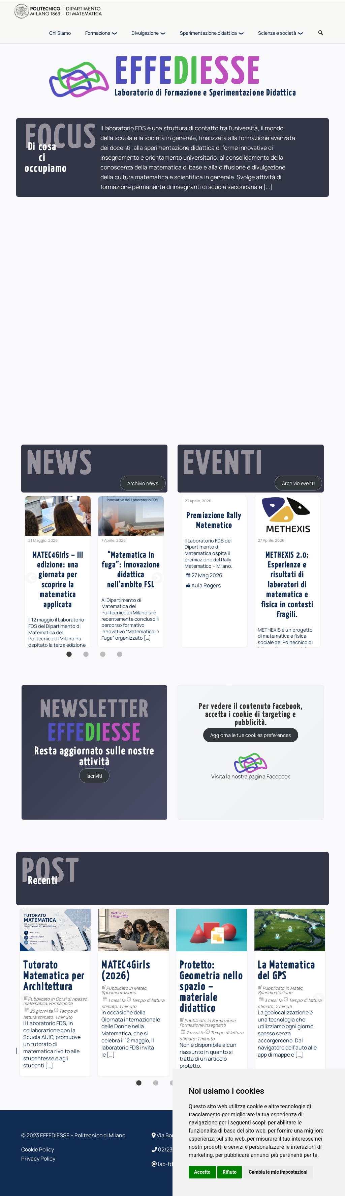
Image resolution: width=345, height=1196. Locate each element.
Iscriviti (94, 775)
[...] (267, 187)
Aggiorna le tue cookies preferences (250, 735)
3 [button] (102, 658)
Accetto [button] (202, 1172)
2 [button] (86, 658)
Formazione (97, 33)
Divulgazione (145, 33)
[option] (58, 572)
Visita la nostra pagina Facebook (250, 766)
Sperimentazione (101, 992)
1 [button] (69, 658)
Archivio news (142, 483)
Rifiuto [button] (230, 1172)
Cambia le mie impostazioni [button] (278, 1172)
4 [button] (119, 658)
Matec (123, 988)
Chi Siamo (60, 33)
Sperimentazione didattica (208, 33)
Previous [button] (31, 578)
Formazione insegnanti (29, 1025)
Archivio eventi (298, 483)
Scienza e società (277, 33)
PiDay (168, 982)
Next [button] (157, 578)
